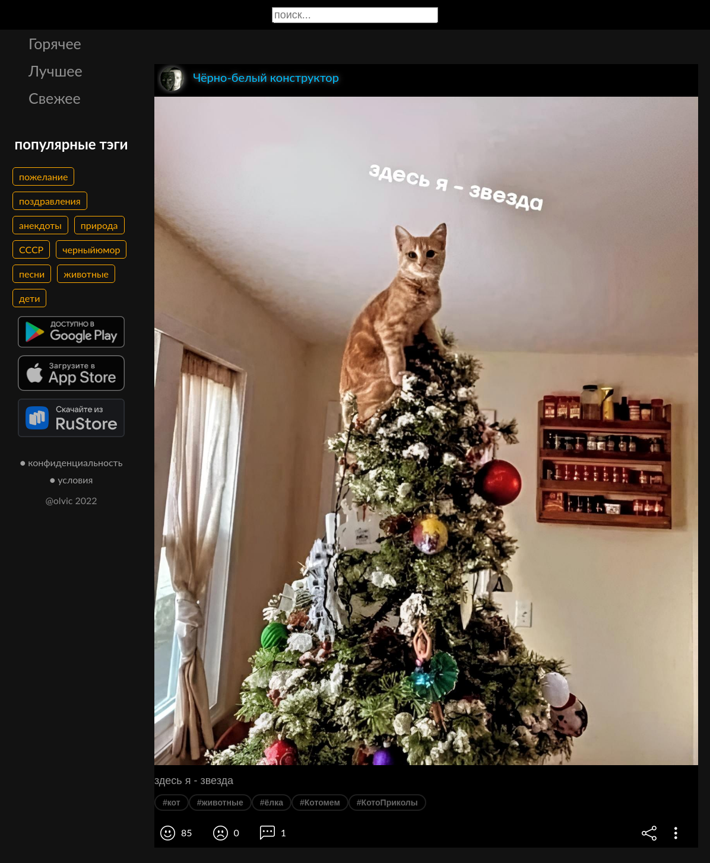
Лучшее (55, 70)
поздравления (50, 200)
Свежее (54, 98)
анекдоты (40, 225)
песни (32, 273)
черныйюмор (91, 249)
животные (86, 273)
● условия (71, 479)
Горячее (54, 43)
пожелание (43, 176)
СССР (31, 249)
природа (99, 225)
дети (29, 298)
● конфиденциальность (71, 462)
